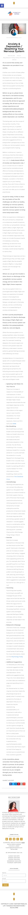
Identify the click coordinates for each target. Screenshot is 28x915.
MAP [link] (23, 842)
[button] (14, 3)
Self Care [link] (14, 59)
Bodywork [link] (8, 57)
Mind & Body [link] (23, 57)
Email (4, 878)
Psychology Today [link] (17, 656)
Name (4, 872)
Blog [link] (4, 57)
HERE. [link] (14, 423)
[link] (2, 6)
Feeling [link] (13, 57)
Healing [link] (17, 57)
